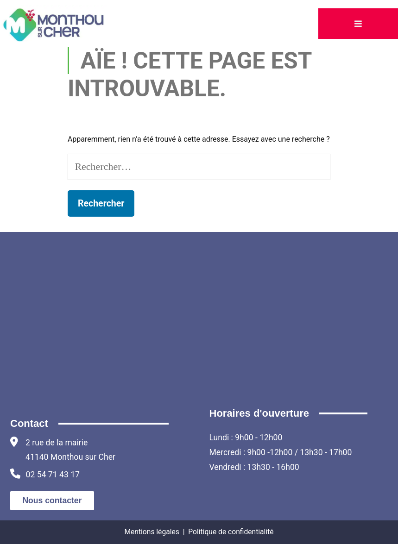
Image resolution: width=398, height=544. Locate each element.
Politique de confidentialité (230, 531)
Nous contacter (52, 500)
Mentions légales (151, 531)
